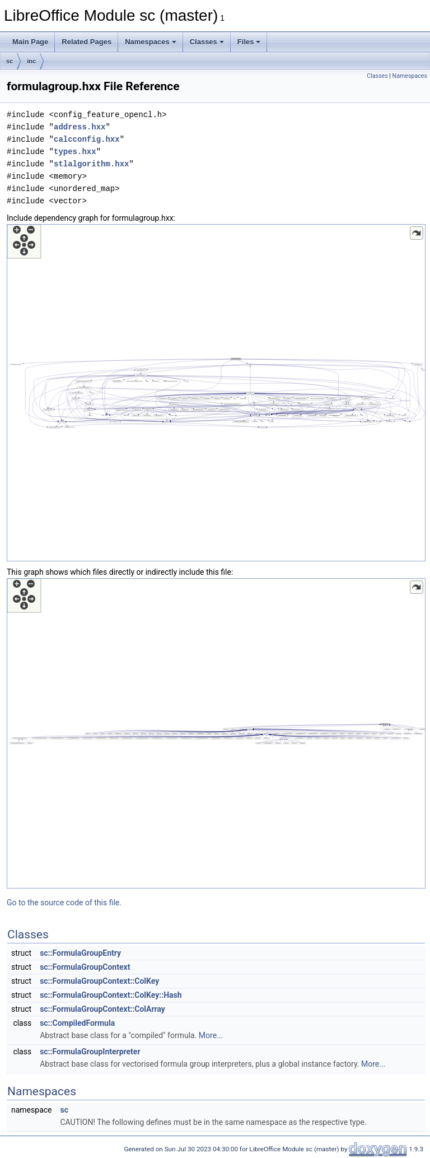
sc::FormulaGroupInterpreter (90, 1051)
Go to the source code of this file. (64, 902)
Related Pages (86, 42)
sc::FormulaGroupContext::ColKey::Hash (110, 994)
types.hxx (75, 151)
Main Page (30, 42)
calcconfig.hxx (87, 139)
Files (249, 42)
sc (9, 61)
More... (211, 1035)
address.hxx (79, 127)
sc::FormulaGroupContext (85, 966)
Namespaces (150, 42)
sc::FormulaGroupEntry (80, 952)
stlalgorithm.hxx (91, 164)
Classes (207, 42)
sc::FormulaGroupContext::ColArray (102, 1008)
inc (31, 61)
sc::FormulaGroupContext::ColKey (99, 980)
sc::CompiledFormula (77, 1023)
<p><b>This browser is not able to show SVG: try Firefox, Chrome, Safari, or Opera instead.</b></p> (216, 393)
